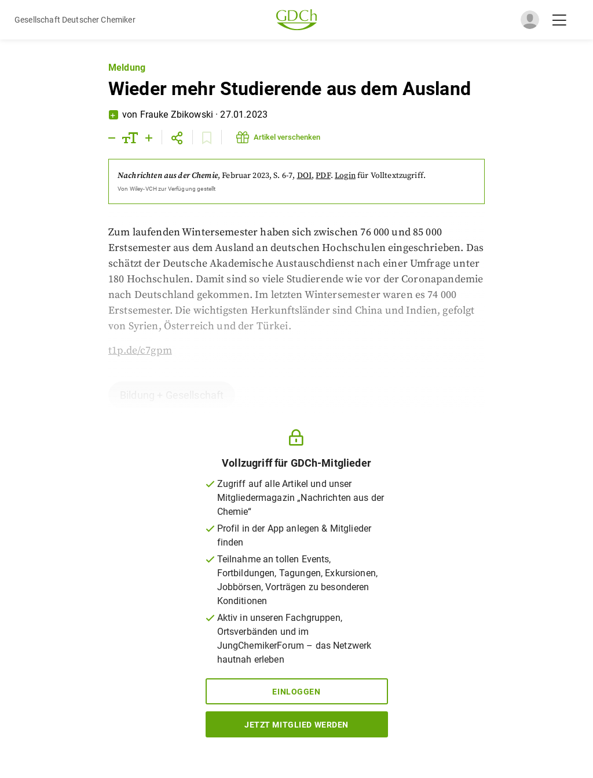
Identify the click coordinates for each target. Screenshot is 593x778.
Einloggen (296, 691)
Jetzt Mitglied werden (296, 724)
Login (345, 175)
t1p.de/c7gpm (140, 350)
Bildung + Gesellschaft (172, 395)
